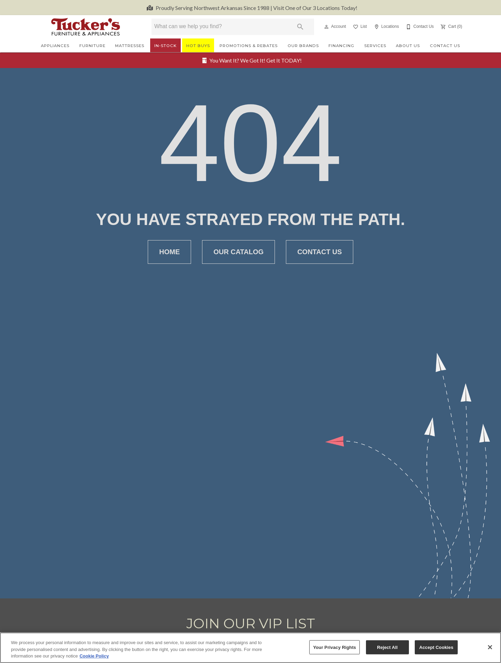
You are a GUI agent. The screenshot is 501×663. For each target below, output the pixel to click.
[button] (326, 27)
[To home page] (85, 26)
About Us (408, 45)
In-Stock (165, 45)
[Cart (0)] (450, 27)
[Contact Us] (419, 27)
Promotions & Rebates (249, 45)
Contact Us (445, 45)
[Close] (490, 647)
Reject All (387, 647)
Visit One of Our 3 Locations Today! (256, 7)
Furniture (92, 45)
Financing (341, 45)
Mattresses (129, 45)
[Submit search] (300, 27)
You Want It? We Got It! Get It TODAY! (255, 60)
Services (375, 45)
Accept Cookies (436, 647)
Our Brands (303, 45)
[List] (359, 27)
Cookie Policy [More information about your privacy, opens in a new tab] (94, 656)
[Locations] (385, 27)
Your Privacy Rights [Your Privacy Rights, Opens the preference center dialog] (334, 647)
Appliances (55, 45)
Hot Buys (198, 45)
